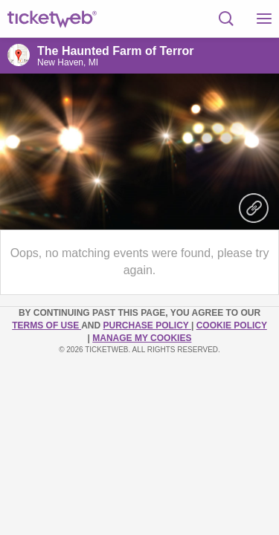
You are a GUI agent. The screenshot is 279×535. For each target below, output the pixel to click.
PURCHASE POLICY (146, 325)
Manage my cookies (141, 338)
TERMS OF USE (46, 325)
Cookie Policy (231, 325)
